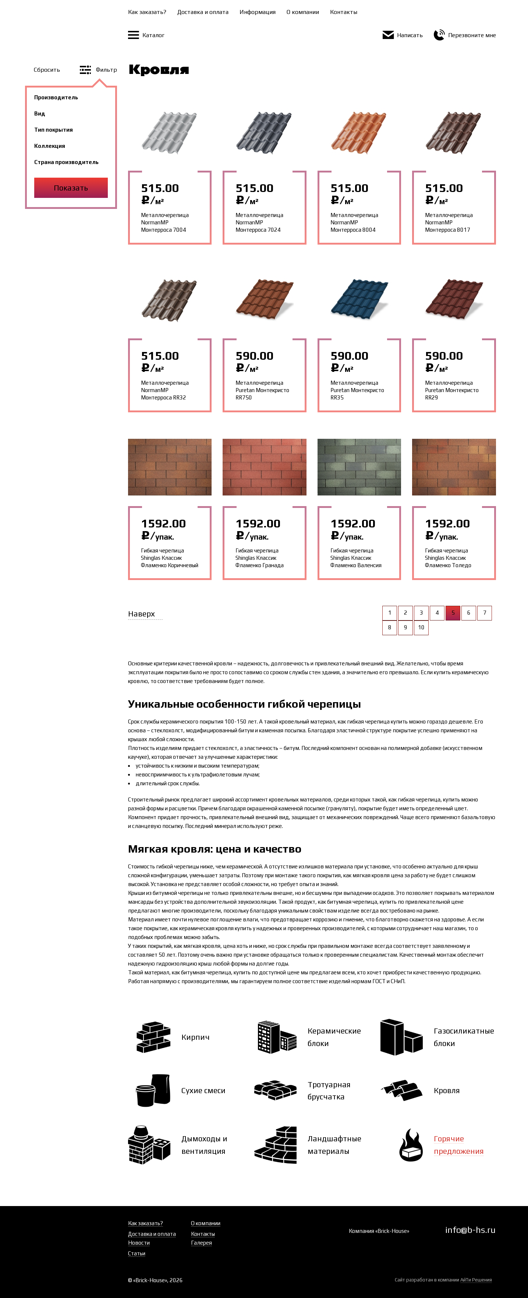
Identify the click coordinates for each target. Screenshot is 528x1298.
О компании (303, 11)
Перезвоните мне (465, 35)
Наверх (141, 613)
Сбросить (47, 69)
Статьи (136, 1253)
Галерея (201, 1243)
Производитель (56, 97)
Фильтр (98, 69)
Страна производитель (66, 162)
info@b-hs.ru (470, 1230)
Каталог (146, 35)
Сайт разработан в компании (443, 1280)
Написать (403, 35)
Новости (139, 1243)
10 (421, 627)
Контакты (343, 11)
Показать (71, 187)
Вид (39, 113)
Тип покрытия (53, 130)
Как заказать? (147, 11)
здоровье (453, 919)
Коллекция (49, 146)
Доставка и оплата (202, 11)
